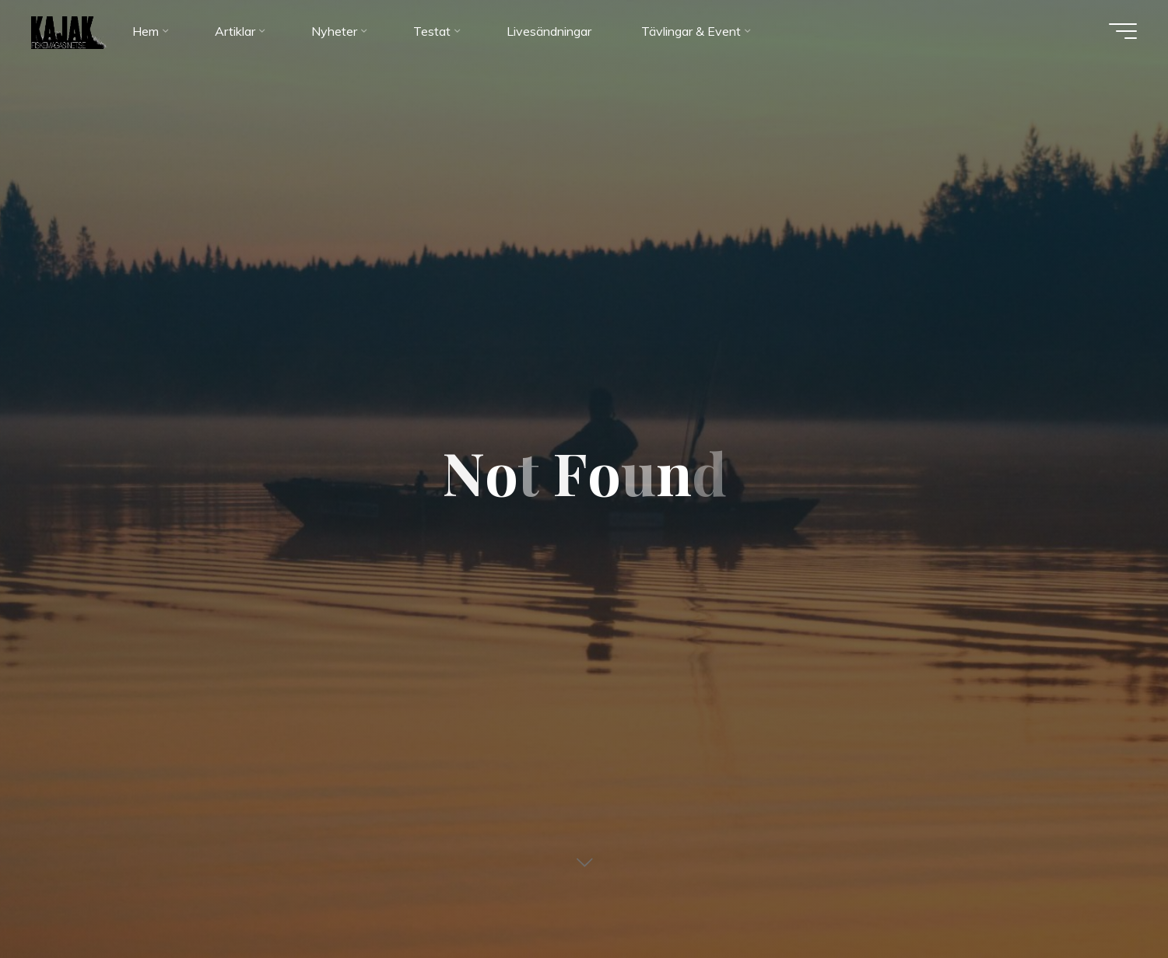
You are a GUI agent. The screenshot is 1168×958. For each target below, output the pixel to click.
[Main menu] (1123, 31)
